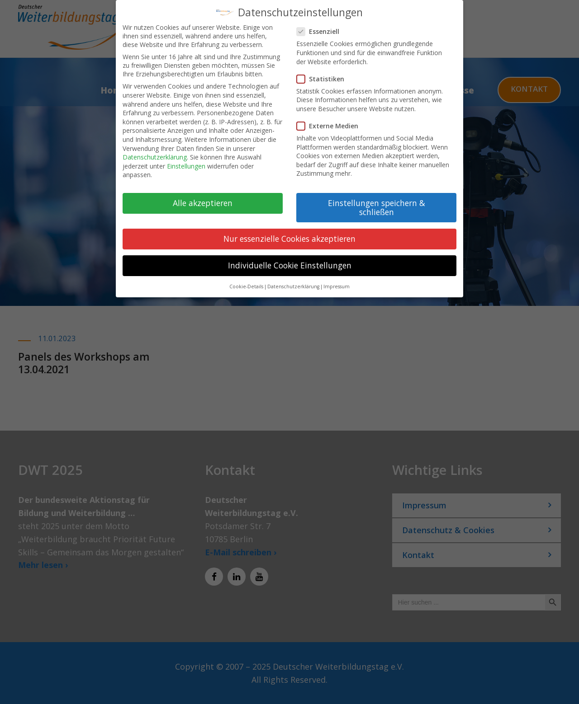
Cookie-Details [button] (246, 280)
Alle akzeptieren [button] (203, 197)
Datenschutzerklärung (155, 151)
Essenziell (321, 25)
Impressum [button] (336, 280)
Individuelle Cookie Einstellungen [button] (289, 259)
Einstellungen (186, 159)
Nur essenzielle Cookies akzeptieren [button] (289, 232)
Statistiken (324, 72)
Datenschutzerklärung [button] (293, 280)
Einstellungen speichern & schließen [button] (376, 201)
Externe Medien (331, 120)
